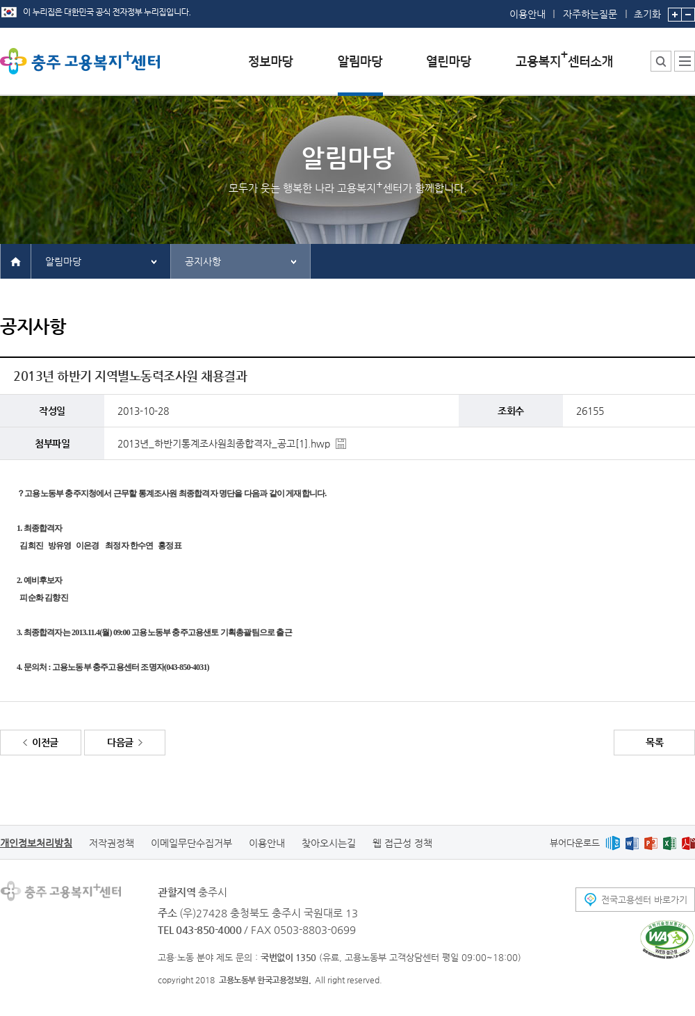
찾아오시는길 (329, 843)
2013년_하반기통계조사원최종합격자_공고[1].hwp (223, 443)
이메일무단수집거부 (191, 843)
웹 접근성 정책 (402, 843)
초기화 (647, 9)
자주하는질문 (590, 13)
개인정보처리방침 (36, 843)
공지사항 (203, 261)
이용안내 (527, 13)
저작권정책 (111, 843)
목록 (654, 742)
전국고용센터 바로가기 (644, 899)
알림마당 (63, 261)
